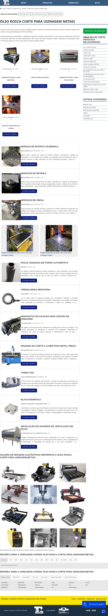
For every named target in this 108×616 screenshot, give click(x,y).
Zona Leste (44, 577)
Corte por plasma (89, 67)
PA (76, 560)
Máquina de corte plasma (55, 14)
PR (31, 560)
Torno (85, 113)
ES (21, 560)
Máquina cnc (87, 104)
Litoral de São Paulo (70, 577)
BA (52, 560)
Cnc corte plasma (89, 47)
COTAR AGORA (10, 86)
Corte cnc (87, 53)
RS (42, 560)
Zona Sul (35, 577)
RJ (11, 560)
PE (47, 560)
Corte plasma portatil (91, 64)
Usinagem (86, 116)
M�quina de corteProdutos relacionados (94, 39)
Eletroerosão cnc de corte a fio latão (94, 71)
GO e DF (63, 560)
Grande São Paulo (56, 577)
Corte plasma (88, 58)
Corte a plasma (88, 50)
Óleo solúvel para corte (38, 14)
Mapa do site (101, 599)
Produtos (47, 3)
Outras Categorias (95, 99)
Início (23, 3)
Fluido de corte (89, 79)
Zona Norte (16, 577)
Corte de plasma (89, 56)
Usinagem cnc (88, 119)
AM (71, 560)
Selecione (4, 560)
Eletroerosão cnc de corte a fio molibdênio (94, 75)
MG (16, 560)
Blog (97, 3)
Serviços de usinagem (91, 110)
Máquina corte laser (90, 89)
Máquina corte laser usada (93, 92)
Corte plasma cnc (89, 61)
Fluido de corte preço (91, 82)
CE (57, 560)
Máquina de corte (89, 107)
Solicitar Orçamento (95, 31)
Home (74, 599)
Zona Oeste (26, 577)
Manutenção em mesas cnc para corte (94, 85)
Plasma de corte (24, 14)
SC (36, 560)
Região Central (5, 577)
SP (26, 560)
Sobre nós (73, 3)
